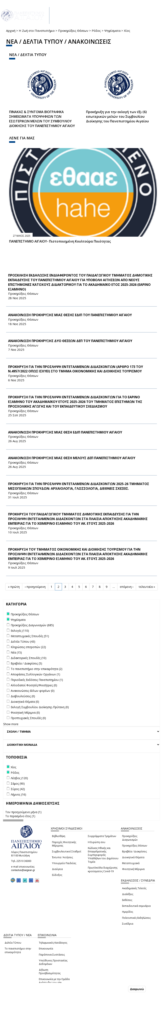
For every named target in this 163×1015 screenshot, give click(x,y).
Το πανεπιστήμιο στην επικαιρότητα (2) (36, 669)
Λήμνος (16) (18, 794)
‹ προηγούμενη (35, 587)
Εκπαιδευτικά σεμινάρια (136, 906)
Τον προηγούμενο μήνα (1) (23, 812)
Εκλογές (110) (20, 631)
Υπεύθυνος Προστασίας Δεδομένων (53, 962)
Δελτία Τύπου (13, 942)
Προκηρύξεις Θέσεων (73, 31)
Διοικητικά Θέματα (133, 857)
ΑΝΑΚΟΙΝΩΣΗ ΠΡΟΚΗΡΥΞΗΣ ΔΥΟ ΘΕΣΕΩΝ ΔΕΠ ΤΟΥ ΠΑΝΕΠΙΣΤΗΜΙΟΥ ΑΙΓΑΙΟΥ (70, 341)
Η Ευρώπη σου (96, 842)
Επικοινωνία (46, 948)
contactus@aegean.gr (24, 870)
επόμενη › (126, 587)
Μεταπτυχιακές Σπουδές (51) (30, 636)
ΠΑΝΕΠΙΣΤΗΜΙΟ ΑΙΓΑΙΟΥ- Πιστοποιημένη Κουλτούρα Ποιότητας (60, 241)
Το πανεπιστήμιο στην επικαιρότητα (18, 950)
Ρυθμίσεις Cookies (30, 1012)
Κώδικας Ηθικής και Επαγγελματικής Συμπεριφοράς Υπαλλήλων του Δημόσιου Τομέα (103, 855)
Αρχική (10, 31)
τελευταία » (146, 587)
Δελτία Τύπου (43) (23, 641)
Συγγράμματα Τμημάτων (102, 836)
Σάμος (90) (18, 783)
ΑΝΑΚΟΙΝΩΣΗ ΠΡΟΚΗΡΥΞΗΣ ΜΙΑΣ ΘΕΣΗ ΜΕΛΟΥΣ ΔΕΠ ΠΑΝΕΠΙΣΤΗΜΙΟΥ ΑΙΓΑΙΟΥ (71, 458)
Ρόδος (96, 31)
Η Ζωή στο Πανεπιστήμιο (37, 31)
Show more (10, 724)
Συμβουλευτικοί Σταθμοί (66, 851)
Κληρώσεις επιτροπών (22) (28, 647)
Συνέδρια (127, 923)
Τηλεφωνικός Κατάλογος (53, 942)
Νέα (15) (16, 652)
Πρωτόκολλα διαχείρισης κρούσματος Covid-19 (102, 869)
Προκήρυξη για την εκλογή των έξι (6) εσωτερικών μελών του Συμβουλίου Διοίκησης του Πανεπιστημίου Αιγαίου (117, 116)
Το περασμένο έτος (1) (20, 816)
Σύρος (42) (18, 789)
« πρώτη (14, 587)
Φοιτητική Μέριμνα (133, 869)
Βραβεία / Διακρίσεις (134, 851)
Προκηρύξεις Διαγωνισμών (129, 837)
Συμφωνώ (119, 989)
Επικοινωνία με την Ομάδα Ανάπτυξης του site (54, 980)
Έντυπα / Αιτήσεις (62, 857)
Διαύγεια (57, 869)
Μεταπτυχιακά (131, 863)
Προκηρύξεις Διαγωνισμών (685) (32, 625)
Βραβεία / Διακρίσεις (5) (26, 663)
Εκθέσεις (127, 900)
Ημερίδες (127, 911)
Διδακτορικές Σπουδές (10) (28, 658)
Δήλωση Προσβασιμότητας (50, 971)
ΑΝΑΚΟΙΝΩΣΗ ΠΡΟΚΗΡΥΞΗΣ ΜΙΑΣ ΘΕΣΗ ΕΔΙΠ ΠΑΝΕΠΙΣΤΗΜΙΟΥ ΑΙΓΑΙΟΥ (65, 432)
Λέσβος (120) (19, 778)
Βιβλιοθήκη (58, 836)
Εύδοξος (57, 875)
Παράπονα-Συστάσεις (52, 954)
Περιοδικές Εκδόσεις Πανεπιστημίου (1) (37, 680)
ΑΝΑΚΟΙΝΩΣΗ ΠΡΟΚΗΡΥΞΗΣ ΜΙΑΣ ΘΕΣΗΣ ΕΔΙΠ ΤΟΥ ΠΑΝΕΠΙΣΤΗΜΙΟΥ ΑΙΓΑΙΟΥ (70, 315)
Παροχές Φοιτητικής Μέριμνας (64, 843)
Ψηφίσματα (112, 31)
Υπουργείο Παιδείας (64, 863)
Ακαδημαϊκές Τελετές (134, 888)
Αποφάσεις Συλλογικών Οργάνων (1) (35, 674)
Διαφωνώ (137, 989)
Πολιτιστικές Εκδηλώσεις (136, 918)
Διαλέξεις (127, 894)
